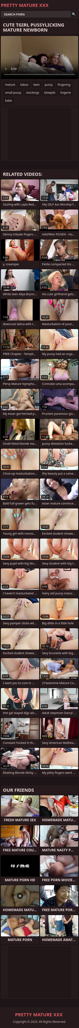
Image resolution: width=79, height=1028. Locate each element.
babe (8, 100)
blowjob (49, 92)
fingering (64, 85)
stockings (32, 92)
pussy (49, 85)
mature (10, 85)
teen (36, 85)
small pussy (13, 92)
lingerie (65, 92)
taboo (24, 85)
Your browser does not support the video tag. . (39, 57)
